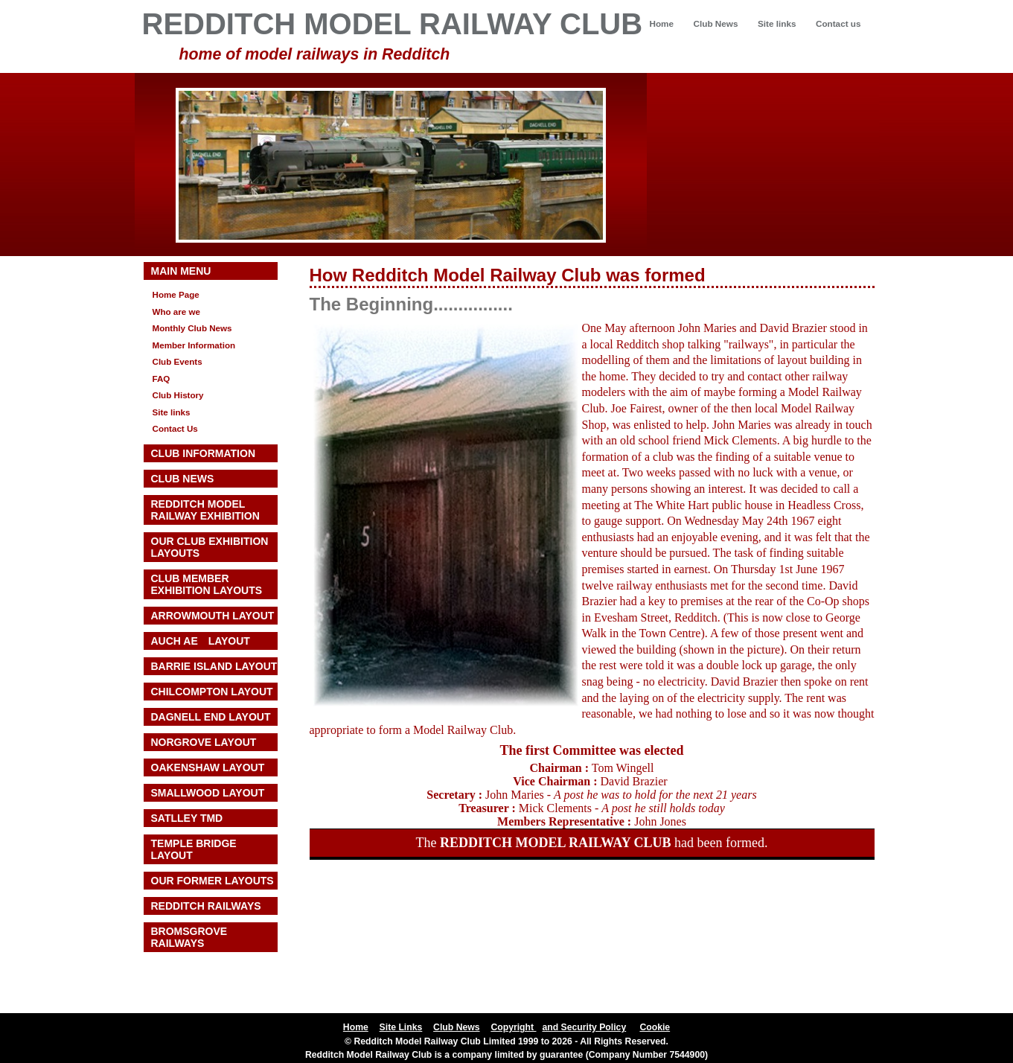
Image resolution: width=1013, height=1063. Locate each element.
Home (661, 23)
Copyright (513, 1027)
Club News (716, 23)
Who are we (177, 311)
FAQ (161, 378)
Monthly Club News (192, 328)
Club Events (177, 361)
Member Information (194, 345)
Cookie (654, 1027)
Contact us (838, 23)
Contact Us (175, 428)
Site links (777, 23)
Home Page (176, 294)
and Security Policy (584, 1027)
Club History (178, 395)
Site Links (401, 1027)
